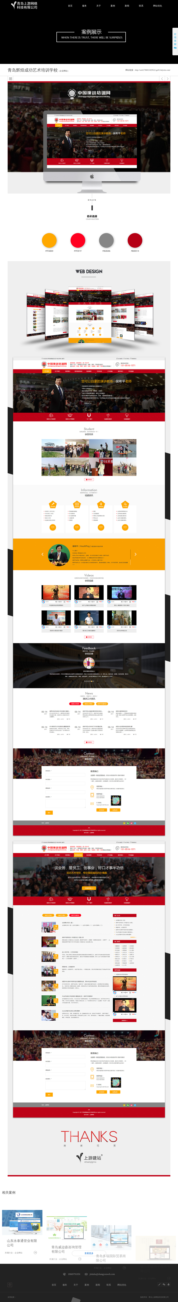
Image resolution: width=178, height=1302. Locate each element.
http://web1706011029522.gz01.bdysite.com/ (152, 70)
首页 (54, 1285)
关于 (76, 1285)
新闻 (98, 1285)
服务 (65, 1285)
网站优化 (121, 1285)
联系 (109, 1285)
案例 (87, 1285)
